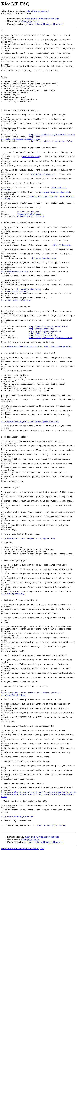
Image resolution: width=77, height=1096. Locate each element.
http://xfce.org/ (62, 280)
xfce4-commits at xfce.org (43, 224)
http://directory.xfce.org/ (16, 346)
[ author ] (58, 24)
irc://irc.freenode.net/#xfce (45, 383)
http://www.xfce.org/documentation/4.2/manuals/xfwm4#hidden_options (39, 931)
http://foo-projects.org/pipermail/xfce (50, 158)
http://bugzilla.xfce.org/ (43, 388)
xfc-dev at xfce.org (28, 243)
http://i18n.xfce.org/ (44, 296)
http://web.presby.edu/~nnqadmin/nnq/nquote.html (28, 629)
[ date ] (31, 24)
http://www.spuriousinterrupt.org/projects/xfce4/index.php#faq (36, 402)
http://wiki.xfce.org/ (41, 386)
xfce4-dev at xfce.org (43, 198)
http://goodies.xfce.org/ (15, 312)
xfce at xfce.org (31, 177)
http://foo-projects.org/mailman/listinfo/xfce (21, 154)
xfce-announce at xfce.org (54, 219)
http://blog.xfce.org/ (13, 696)
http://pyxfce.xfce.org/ (14, 335)
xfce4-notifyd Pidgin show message (42, 18)
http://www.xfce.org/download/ (17, 960)
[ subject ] (49, 24)
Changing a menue (30, 21)
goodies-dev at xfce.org (30, 248)
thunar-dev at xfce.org (30, 245)
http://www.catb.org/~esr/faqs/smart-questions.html (30, 492)
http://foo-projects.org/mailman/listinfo (52, 150)
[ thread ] (39, 24)
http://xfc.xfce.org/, (29, 333)
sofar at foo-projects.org (37, 11)
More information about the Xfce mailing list (22, 995)
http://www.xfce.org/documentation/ (48, 378)
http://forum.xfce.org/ (41, 380)
